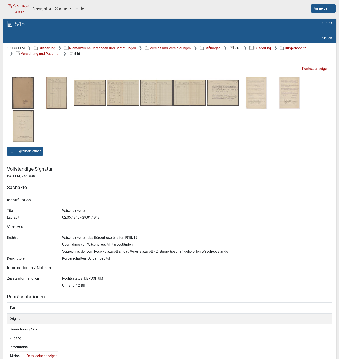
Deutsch (26, 350)
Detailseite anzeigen (264, 319)
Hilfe (79, 8)
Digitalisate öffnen (25, 151)
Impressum (324, 353)
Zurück (326, 23)
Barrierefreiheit (292, 353)
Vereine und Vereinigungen (168, 48)
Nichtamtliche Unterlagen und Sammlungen (100, 48)
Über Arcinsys (227, 353)
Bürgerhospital (293, 48)
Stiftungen (210, 48)
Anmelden (322, 8)
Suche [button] (61, 8)
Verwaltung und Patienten (38, 54)
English (10, 350)
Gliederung (44, 48)
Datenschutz (259, 353)
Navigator (41, 8)
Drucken (326, 38)
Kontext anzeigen (315, 69)
